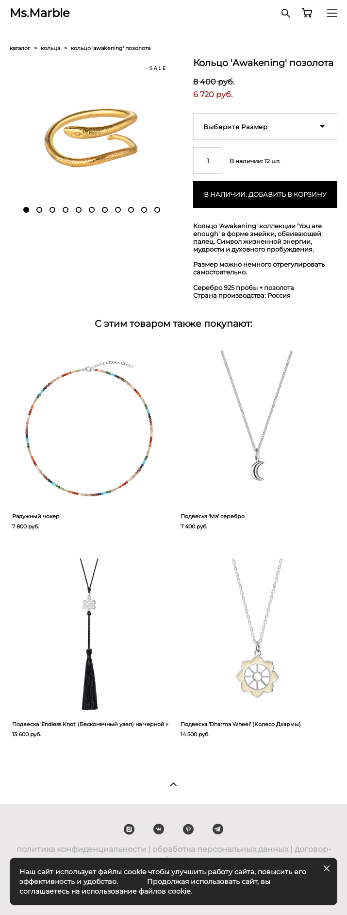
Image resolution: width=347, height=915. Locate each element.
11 (157, 210)
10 (144, 210)
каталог (20, 48)
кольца (50, 48)
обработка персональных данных (220, 849)
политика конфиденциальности (81, 849)
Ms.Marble (40, 13)
